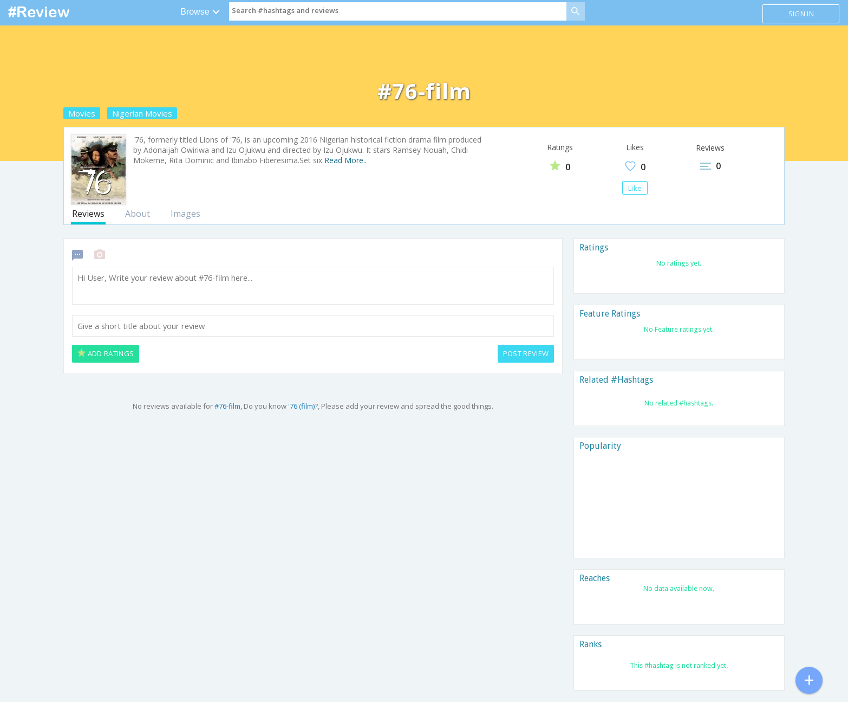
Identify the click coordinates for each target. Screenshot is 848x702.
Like (635, 188)
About (137, 214)
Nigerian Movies (142, 113)
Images (185, 214)
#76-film (227, 406)
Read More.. (345, 160)
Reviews (88, 214)
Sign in (801, 13)
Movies (81, 113)
